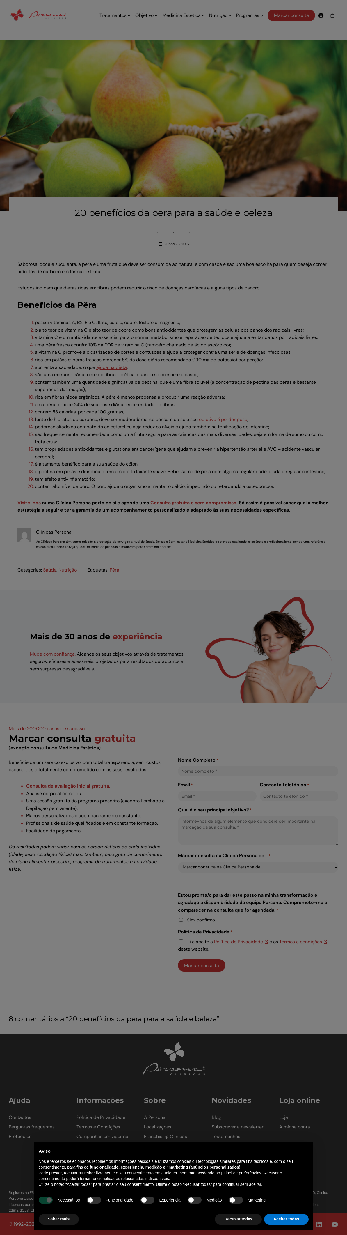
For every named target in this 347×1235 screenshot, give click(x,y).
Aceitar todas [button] (286, 1219)
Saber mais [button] (59, 1219)
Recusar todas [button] (238, 1219)
